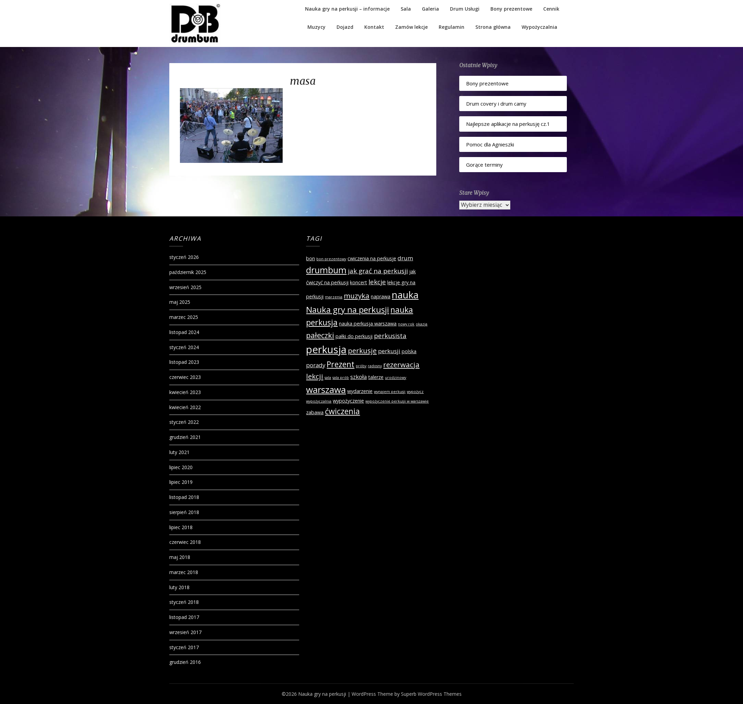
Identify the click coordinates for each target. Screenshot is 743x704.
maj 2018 (179, 557)
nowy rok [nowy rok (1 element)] (406, 324)
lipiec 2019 (181, 482)
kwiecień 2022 (185, 407)
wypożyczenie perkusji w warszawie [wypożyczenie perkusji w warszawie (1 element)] (397, 401)
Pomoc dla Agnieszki (490, 144)
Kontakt (374, 27)
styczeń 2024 (184, 347)
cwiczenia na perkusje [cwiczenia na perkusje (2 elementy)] (372, 258)
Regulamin (451, 27)
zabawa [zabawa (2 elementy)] (315, 412)
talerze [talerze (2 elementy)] (375, 377)
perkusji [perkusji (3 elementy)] (389, 351)
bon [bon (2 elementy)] (310, 258)
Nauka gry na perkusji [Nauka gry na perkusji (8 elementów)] (347, 309)
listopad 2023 (184, 362)
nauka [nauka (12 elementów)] (405, 294)
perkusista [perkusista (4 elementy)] (390, 335)
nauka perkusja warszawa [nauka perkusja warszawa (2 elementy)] (368, 323)
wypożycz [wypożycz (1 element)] (415, 391)
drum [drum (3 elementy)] (405, 258)
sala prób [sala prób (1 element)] (340, 377)
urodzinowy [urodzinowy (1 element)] (395, 377)
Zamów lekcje (411, 27)
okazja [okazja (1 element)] (421, 324)
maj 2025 (179, 302)
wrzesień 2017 (185, 632)
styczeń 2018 (184, 602)
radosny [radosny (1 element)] (375, 365)
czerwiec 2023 (185, 377)
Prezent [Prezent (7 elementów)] (340, 364)
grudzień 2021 (185, 437)
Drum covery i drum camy (496, 103)
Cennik (551, 8)
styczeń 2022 (184, 422)
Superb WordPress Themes (431, 694)
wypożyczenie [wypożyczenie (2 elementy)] (348, 400)
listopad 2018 (184, 497)
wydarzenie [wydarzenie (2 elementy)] (360, 391)
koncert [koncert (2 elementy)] (358, 282)
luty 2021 (179, 452)
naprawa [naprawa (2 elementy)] (380, 296)
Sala (406, 8)
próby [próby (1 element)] (361, 365)
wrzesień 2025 (185, 287)
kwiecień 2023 (185, 392)
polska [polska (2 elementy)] (409, 351)
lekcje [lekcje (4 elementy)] (377, 281)
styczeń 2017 (184, 647)
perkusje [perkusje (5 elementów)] (362, 350)
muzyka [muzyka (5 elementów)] (356, 295)
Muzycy (316, 27)
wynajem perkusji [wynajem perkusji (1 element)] (389, 391)
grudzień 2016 (185, 662)
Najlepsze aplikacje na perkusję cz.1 (508, 123)
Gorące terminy (484, 164)
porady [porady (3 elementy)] (315, 365)
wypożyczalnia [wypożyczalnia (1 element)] (318, 401)
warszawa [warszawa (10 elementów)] (326, 389)
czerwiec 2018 (185, 542)
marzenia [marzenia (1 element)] (333, 297)
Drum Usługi (464, 8)
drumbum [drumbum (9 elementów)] (326, 270)
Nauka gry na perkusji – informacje (347, 8)
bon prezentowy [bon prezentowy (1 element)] (331, 258)
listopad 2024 (184, 332)
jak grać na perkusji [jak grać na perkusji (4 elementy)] (378, 270)
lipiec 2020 (181, 467)
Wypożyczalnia (539, 27)
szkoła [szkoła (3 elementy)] (358, 377)
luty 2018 (179, 587)
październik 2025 (187, 272)
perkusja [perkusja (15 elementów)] (326, 349)
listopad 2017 (184, 617)
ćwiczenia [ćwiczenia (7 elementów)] (342, 411)
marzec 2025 (183, 317)
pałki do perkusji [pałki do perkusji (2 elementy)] (354, 336)
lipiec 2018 (181, 527)
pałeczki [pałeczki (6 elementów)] (320, 335)
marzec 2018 (183, 572)
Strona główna (493, 27)
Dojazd (345, 27)
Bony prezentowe (511, 8)
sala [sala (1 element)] (328, 377)
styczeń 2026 (184, 257)
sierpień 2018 (184, 512)
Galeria (430, 8)
